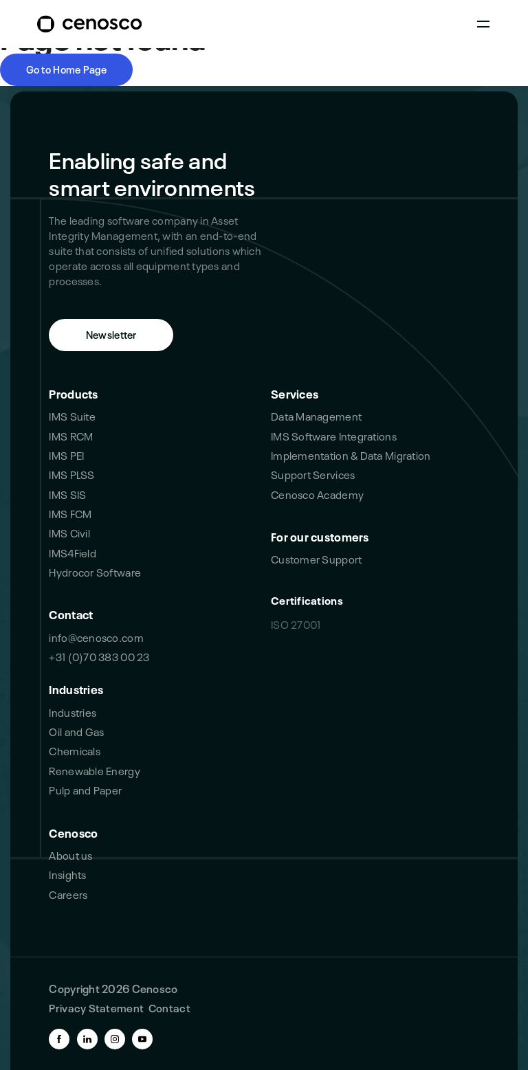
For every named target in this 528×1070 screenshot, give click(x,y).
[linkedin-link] (87, 1039)
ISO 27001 (295, 624)
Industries (76, 688)
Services (294, 392)
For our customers (320, 535)
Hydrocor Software (95, 571)
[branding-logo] (89, 24)
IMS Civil (69, 532)
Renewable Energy (94, 770)
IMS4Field (72, 552)
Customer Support (316, 558)
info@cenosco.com (96, 637)
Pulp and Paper (85, 789)
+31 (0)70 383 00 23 (99, 656)
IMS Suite (72, 415)
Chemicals (74, 750)
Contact (71, 613)
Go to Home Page (66, 68)
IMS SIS (67, 494)
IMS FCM (70, 513)
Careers (68, 894)
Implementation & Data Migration (350, 454)
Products (73, 392)
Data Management (316, 415)
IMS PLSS (71, 474)
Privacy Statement (96, 1007)
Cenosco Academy (317, 494)
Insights (67, 874)
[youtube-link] (142, 1039)
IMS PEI (66, 454)
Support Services (313, 474)
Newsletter (111, 334)
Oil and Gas (76, 731)
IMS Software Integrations (334, 435)
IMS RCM (71, 435)
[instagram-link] (114, 1039)
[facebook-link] (59, 1039)
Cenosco (73, 831)
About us (70, 854)
